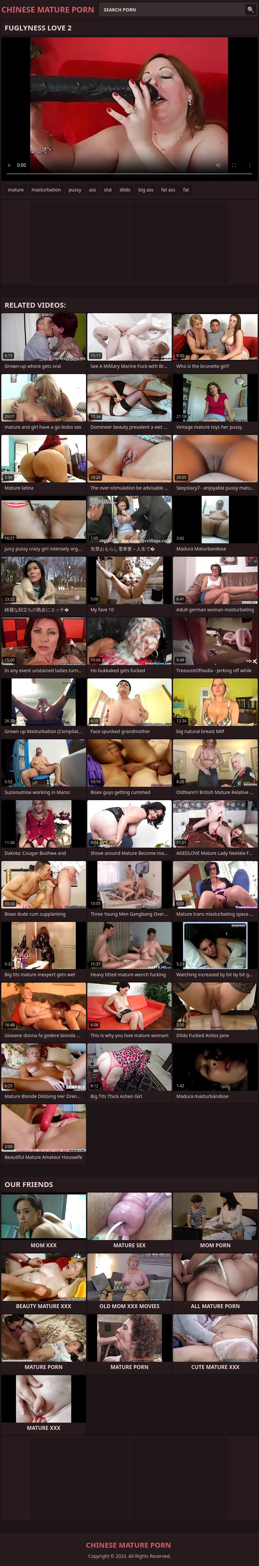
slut (108, 190)
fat (186, 190)
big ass (146, 190)
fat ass (168, 190)
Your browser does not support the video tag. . (129, 109)
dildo (125, 190)
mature (16, 190)
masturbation (46, 190)
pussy (75, 190)
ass (92, 190)
